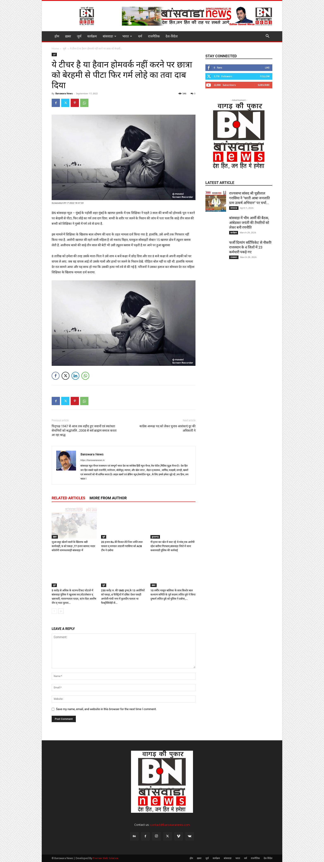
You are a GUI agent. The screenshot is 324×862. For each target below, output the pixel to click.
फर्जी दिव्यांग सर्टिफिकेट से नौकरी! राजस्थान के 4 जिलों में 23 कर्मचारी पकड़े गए (250, 247)
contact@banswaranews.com (170, 825)
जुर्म (79, 36)
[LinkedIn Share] (75, 376)
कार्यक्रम (92, 36)
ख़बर (68, 36)
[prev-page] (54, 611)
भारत (127, 36)
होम (57, 36)
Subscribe (263, 84)
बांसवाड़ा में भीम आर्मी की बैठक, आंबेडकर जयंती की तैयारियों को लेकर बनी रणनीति (249, 222)
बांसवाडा (109, 36)
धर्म (140, 36)
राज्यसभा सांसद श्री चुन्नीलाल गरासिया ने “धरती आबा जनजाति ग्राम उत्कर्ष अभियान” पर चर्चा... (249, 198)
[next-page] (60, 611)
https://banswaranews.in (92, 460)
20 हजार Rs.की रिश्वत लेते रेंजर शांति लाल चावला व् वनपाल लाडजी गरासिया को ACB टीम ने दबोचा (122, 546)
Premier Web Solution (105, 858)
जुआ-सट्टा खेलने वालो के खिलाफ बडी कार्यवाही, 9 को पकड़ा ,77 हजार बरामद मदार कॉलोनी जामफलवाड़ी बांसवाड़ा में (73, 546)
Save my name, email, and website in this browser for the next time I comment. (106, 709)
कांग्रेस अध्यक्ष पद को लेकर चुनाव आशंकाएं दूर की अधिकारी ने (167, 428)
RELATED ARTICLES (68, 498)
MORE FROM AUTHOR (108, 498)
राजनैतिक (154, 36)
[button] (267, 36)
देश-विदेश (172, 36)
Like (267, 67)
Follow (264, 76)
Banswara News (64, 93)
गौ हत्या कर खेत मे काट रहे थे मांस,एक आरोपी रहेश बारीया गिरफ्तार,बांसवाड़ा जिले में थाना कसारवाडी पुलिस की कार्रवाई (172, 546)
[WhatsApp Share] (85, 376)
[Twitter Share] (65, 376)
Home (55, 48)
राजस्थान (233, 257)
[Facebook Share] (56, 376)
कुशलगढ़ (155, 536)
